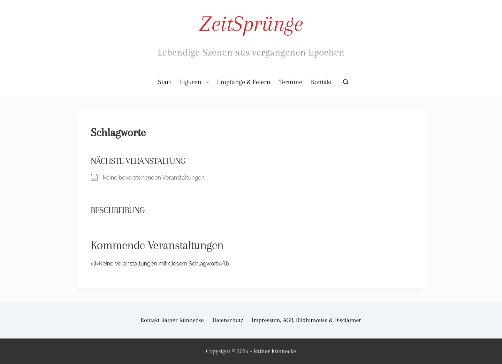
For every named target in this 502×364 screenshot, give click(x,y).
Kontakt (321, 82)
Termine (290, 82)
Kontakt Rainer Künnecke (172, 319)
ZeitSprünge (251, 23)
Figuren (195, 82)
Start (164, 82)
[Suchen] (345, 82)
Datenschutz (228, 319)
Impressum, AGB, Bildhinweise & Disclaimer (306, 319)
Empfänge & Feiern (244, 82)
